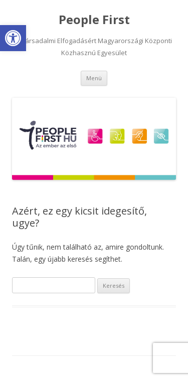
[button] (13, 38)
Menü (94, 78)
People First (94, 20)
